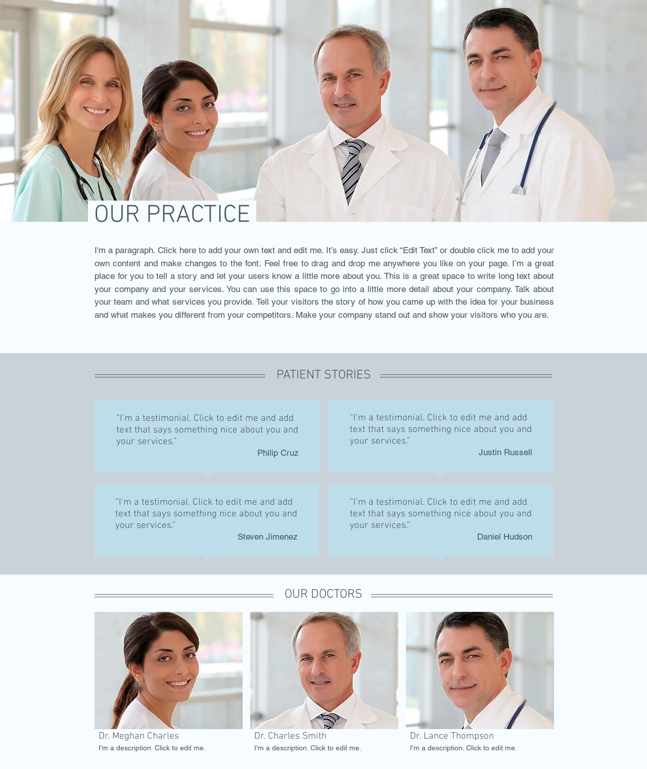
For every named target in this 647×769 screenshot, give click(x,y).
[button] (169, 684)
